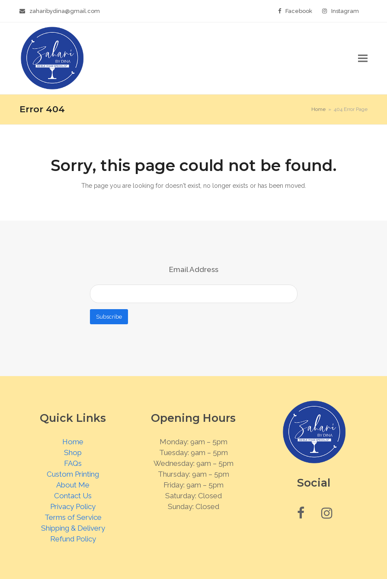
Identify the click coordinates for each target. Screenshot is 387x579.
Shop (73, 452)
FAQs (73, 463)
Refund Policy (73, 539)
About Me (73, 485)
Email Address (193, 269)
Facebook (298, 11)
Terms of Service (73, 517)
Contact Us (73, 495)
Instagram (345, 11)
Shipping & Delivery (73, 528)
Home (72, 441)
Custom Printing (73, 474)
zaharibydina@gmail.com (64, 11)
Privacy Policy (73, 506)
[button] (363, 58)
